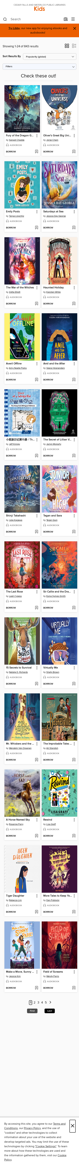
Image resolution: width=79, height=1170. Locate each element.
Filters (9, 66)
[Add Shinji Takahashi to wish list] (36, 532)
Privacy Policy (32, 1128)
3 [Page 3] (38, 1003)
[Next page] (50, 1003)
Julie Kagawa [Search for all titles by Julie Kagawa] (15, 520)
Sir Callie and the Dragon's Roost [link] (57, 591)
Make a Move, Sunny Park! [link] (20, 972)
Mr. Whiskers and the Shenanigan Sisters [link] (20, 743)
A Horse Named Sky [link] (18, 819)
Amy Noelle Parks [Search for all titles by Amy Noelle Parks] (18, 368)
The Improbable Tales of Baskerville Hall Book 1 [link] (57, 743)
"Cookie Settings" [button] (45, 1146)
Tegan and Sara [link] (52, 515)
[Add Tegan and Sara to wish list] (74, 532)
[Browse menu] (73, 19)
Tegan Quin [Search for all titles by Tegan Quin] (51, 520)
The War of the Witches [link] (20, 287)
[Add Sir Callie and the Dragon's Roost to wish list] (74, 608)
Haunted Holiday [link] (53, 287)
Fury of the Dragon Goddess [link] (20, 135)
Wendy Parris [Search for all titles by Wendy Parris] (52, 976)
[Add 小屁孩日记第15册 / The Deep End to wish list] (36, 456)
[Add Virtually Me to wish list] (74, 684)
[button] (67, 47)
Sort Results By (12, 56)
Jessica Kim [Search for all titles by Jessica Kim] (15, 976)
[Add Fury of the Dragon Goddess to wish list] (36, 152)
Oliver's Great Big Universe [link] (57, 135)
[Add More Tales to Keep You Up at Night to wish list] (74, 912)
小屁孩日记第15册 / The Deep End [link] (20, 439)
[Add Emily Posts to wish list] (36, 228)
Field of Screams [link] (53, 972)
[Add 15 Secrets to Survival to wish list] (36, 684)
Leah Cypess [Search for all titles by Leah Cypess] (15, 596)
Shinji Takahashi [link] (16, 515)
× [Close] (72, 1126)
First (32, 1010)
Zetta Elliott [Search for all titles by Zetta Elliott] (14, 292)
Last (49, 1010)
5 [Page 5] (46, 1003)
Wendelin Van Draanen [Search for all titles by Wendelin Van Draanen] (20, 748)
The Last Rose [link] (14, 591)
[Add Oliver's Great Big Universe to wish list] (74, 152)
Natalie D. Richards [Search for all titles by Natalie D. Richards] (18, 672)
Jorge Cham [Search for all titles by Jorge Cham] (52, 140)
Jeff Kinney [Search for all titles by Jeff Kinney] (14, 444)
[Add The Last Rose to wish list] (36, 608)
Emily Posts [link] (13, 211)
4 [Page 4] (42, 1003)
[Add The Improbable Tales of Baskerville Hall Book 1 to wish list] (74, 760)
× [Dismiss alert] (75, 28)
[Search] (5, 19)
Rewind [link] (47, 819)
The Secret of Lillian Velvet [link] (57, 439)
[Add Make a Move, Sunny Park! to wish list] (36, 988)
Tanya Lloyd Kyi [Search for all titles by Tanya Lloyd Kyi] (16, 216)
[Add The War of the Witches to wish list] (36, 304)
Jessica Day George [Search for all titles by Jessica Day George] (56, 216)
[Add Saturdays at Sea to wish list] (74, 228)
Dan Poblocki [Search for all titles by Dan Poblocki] (52, 900)
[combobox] (32, 19)
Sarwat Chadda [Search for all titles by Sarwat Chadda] (16, 140)
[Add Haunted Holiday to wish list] (74, 304)
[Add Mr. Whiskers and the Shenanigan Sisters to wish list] (36, 760)
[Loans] (66, 20)
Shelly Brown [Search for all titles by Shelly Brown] (52, 672)
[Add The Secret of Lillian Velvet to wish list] (74, 456)
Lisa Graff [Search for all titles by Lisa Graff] (51, 824)
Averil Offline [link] (14, 363)
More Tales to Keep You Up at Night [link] (57, 895)
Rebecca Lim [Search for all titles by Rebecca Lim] (15, 900)
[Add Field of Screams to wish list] (74, 988)
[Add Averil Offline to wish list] (36, 380)
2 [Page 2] (35, 1003)
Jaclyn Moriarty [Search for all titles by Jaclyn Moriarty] (53, 444)
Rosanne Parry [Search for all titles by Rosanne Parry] (16, 824)
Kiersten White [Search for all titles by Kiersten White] (53, 292)
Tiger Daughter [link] (15, 895)
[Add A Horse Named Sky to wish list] (36, 836)
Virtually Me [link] (50, 667)
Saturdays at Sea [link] (53, 211)
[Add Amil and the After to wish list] (74, 380)
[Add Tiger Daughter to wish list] (36, 912)
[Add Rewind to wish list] (74, 836)
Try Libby (14, 28)
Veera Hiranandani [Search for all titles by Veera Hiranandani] (55, 368)
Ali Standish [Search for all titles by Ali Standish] (52, 748)
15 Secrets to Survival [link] (19, 667)
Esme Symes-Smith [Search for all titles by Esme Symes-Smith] (56, 596)
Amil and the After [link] (54, 363)
